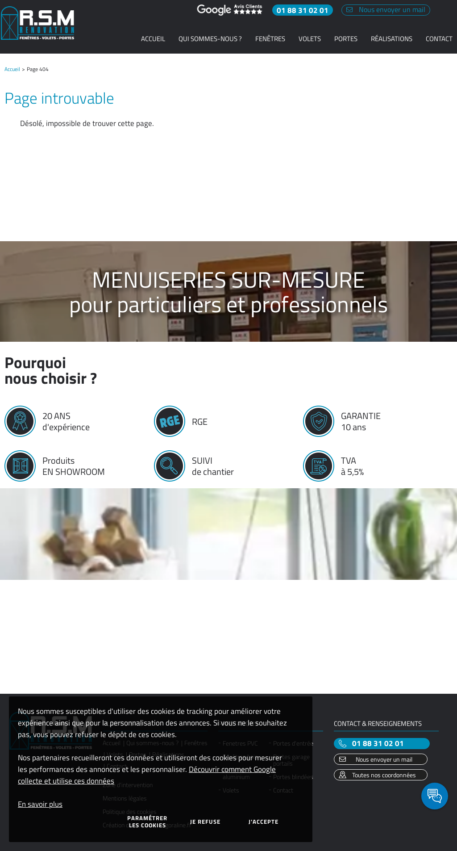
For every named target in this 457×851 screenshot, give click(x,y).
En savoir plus (40, 804)
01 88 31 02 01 (378, 743)
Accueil (12, 69)
